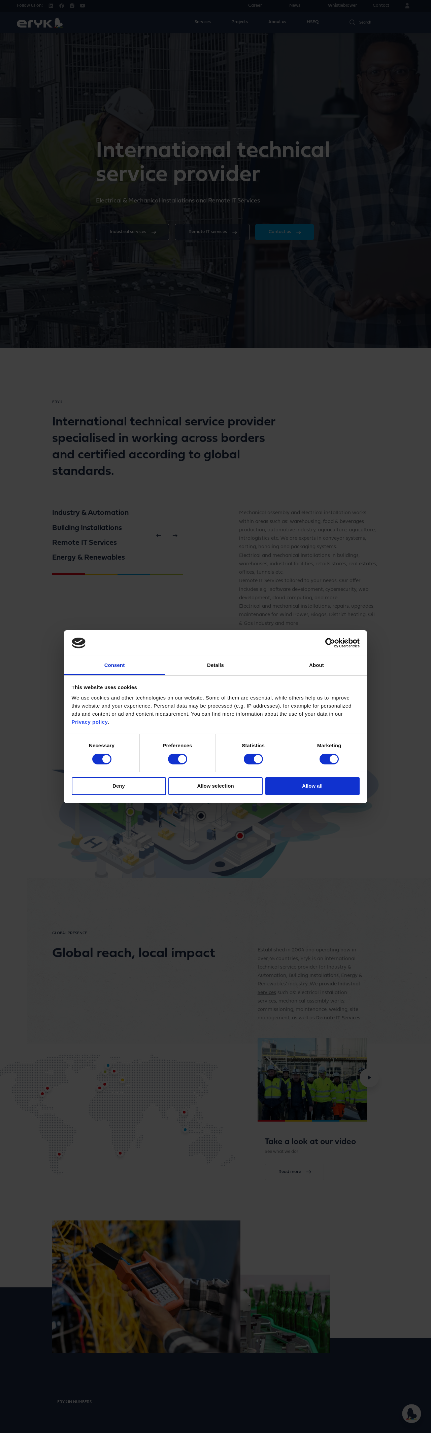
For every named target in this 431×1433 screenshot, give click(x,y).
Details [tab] (215, 665)
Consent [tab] (114, 665)
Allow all (312, 786)
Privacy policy (90, 722)
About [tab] (316, 665)
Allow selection (215, 786)
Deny (118, 786)
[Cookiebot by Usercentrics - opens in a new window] (330, 643)
